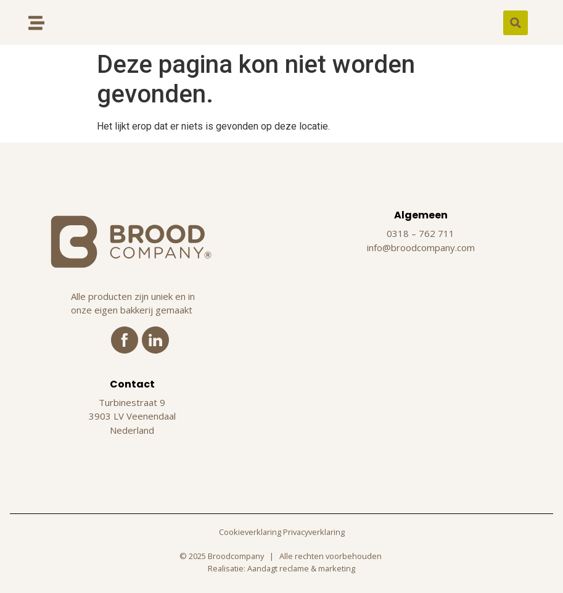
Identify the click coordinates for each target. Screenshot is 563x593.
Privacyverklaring (314, 531)
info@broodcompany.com (421, 247)
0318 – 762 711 (420, 233)
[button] (515, 22)
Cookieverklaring (250, 531)
